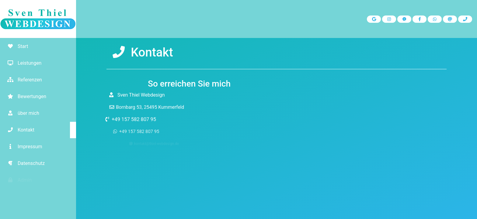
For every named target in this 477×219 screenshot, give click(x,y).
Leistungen (22, 63)
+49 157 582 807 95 (137, 119)
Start (15, 46)
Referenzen (22, 80)
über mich (21, 113)
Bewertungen (24, 96)
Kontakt (18, 130)
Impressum (22, 146)
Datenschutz (24, 163)
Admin (17, 180)
